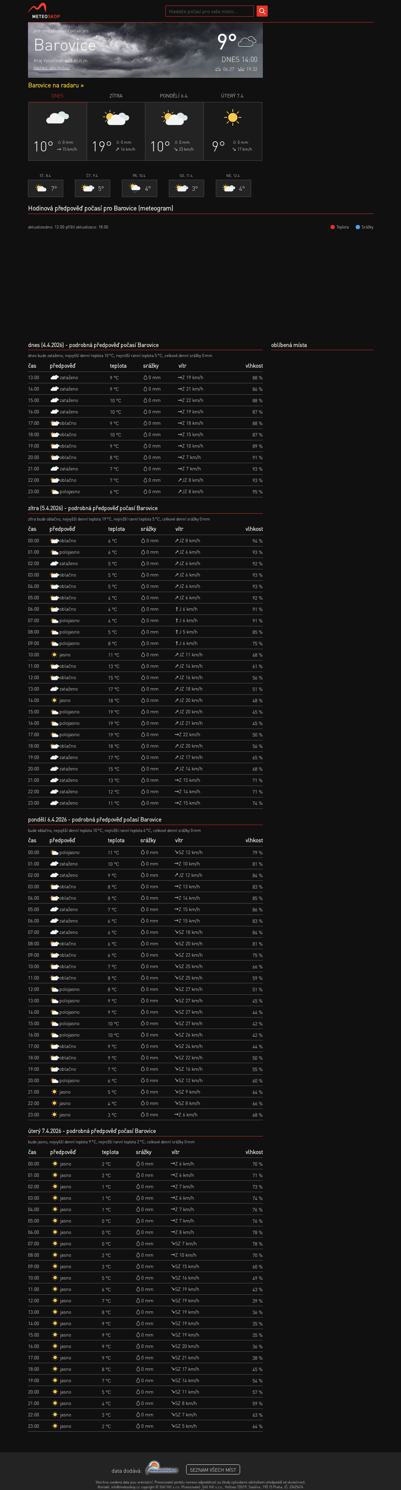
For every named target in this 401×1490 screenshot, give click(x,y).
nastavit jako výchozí (52, 67)
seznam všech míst (213, 1469)
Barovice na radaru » (56, 85)
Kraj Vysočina (47, 60)
